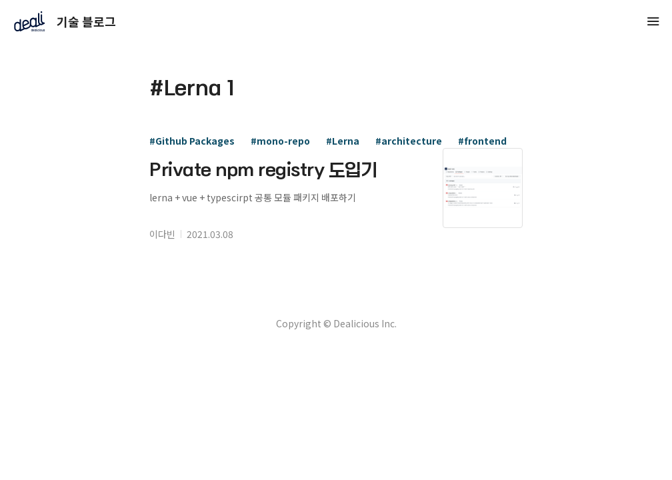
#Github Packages (192, 140)
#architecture (408, 140)
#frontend (482, 140)
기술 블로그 (58, 21)
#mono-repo (280, 140)
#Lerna (342, 140)
